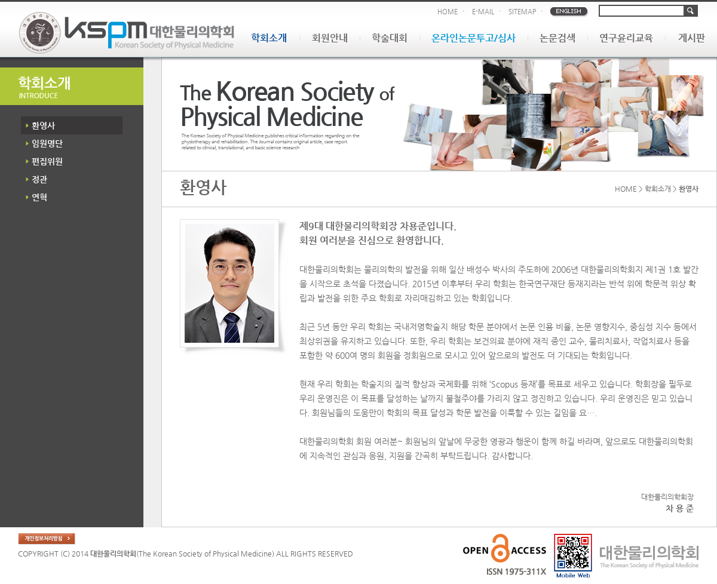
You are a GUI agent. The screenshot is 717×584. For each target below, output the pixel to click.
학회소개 (269, 38)
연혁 (39, 197)
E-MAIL (483, 12)
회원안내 (330, 38)
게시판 (691, 38)
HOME (447, 12)
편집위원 (47, 161)
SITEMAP (522, 12)
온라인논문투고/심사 (473, 38)
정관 (39, 179)
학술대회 (389, 38)
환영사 (43, 125)
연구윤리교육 (626, 38)
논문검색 (557, 38)
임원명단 (47, 143)
